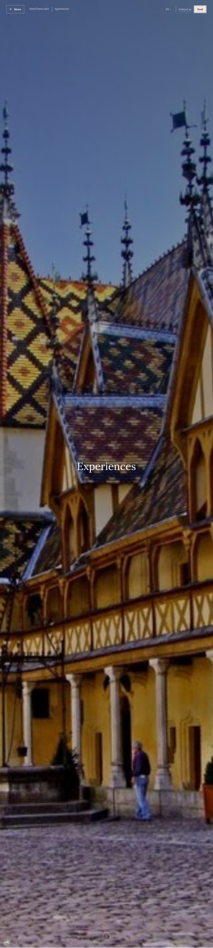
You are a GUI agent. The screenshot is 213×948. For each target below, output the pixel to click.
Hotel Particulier (39, 8)
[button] (168, 9)
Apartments (62, 8)
